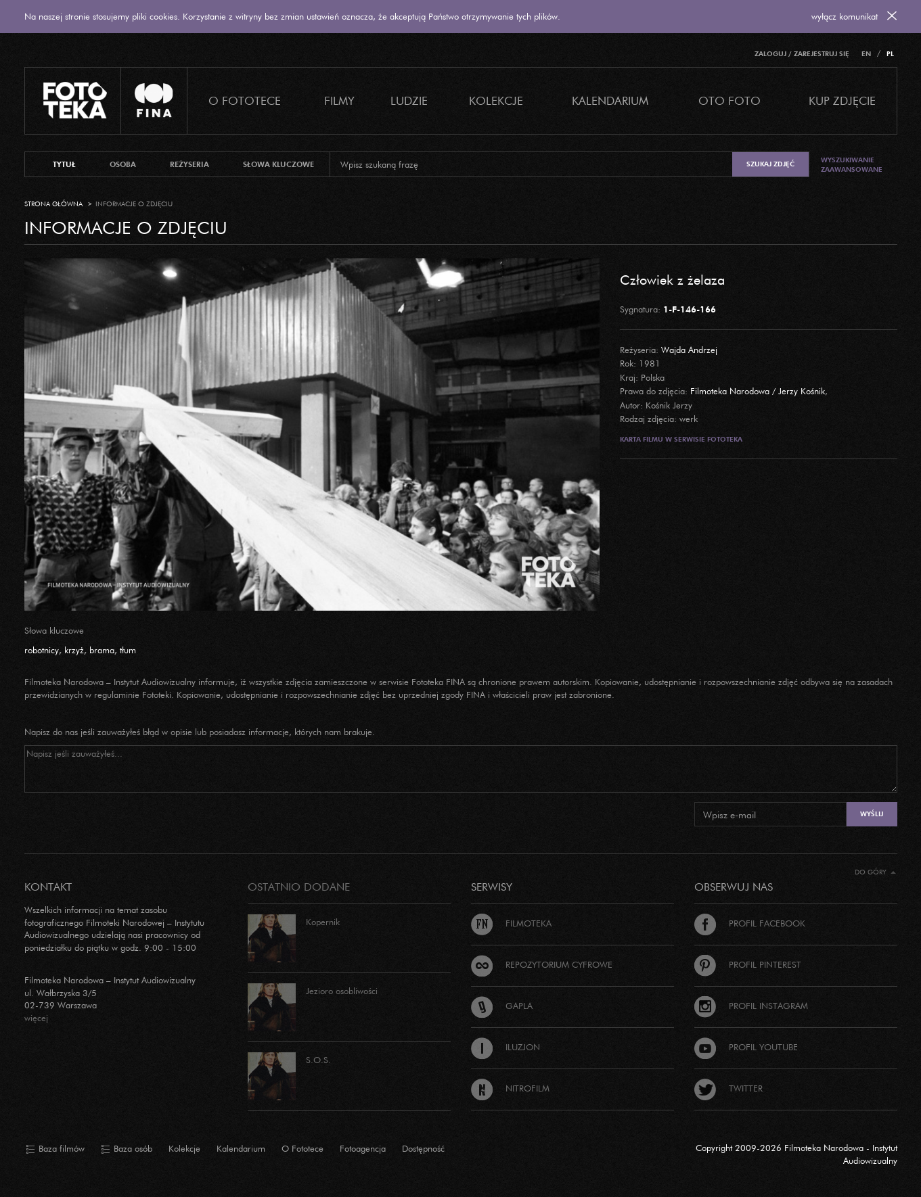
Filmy (339, 100)
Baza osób (126, 1149)
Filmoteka (511, 923)
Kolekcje (496, 100)
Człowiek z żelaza (672, 279)
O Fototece (244, 100)
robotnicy (41, 649)
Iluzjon (505, 1046)
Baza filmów (55, 1149)
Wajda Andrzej (689, 349)
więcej (36, 1017)
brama (101, 649)
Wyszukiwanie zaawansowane (851, 165)
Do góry (875, 872)
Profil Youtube (746, 1046)
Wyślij (871, 813)
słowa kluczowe (278, 164)
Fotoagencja (363, 1148)
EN (866, 53)
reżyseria (189, 164)
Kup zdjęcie (842, 100)
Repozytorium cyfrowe (541, 964)
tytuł (64, 164)
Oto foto (729, 100)
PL (890, 53)
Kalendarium (610, 100)
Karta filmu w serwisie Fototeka (681, 439)
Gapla (502, 1005)
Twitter (728, 1088)
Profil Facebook (749, 923)
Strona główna (53, 204)
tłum (128, 649)
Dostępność (423, 1148)
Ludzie (409, 100)
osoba (123, 164)
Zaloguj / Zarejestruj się (802, 53)
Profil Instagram (751, 1005)
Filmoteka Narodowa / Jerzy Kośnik (757, 390)
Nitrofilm (510, 1088)
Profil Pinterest (747, 964)
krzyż (74, 649)
